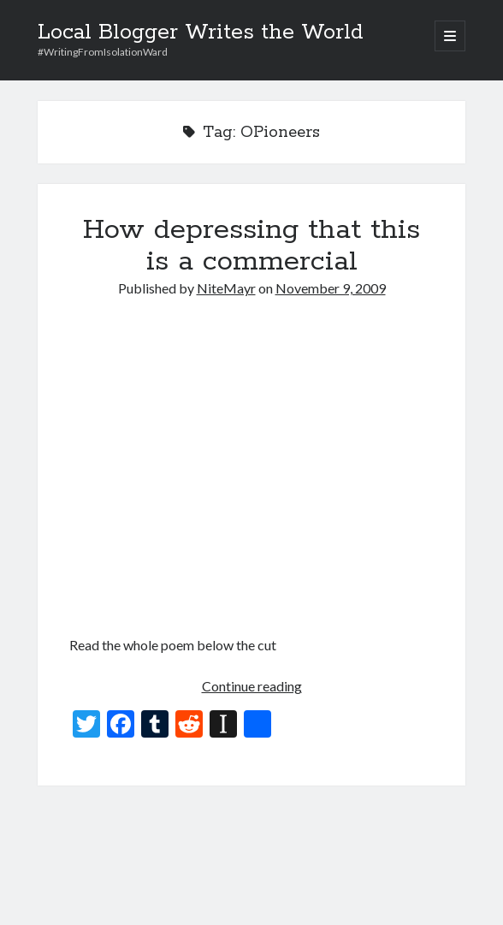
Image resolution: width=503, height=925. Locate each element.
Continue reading (252, 686)
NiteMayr (226, 288)
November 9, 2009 (330, 288)
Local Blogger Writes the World (201, 32)
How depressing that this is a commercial (251, 246)
